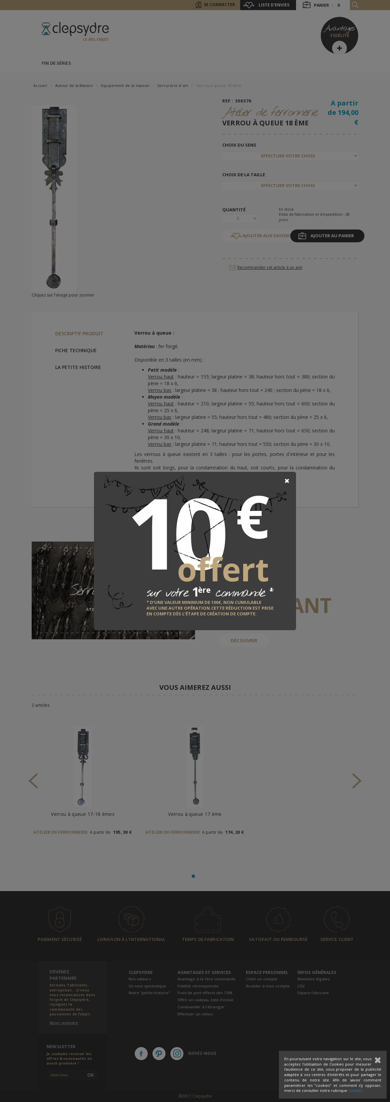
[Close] (287, 481)
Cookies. (355, 1090)
